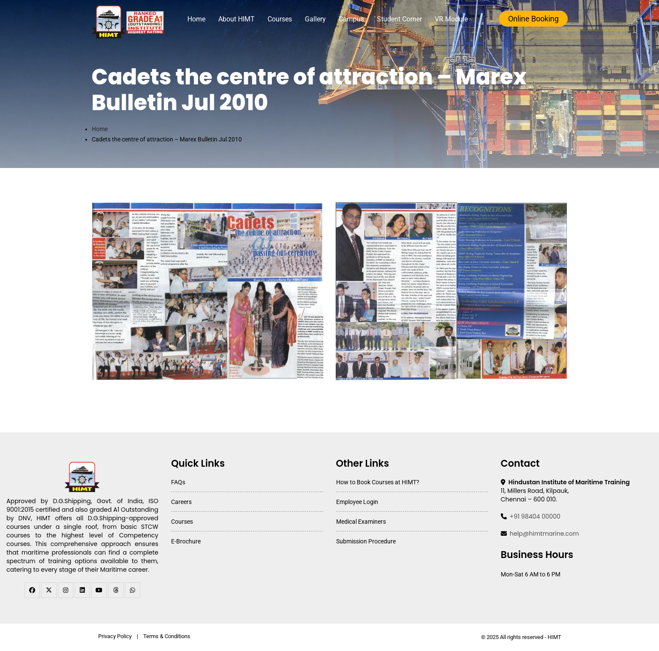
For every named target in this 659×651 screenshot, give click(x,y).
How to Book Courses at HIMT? (377, 482)
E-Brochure (186, 541)
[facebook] (32, 590)
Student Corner (399, 19)
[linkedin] (82, 590)
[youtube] (99, 590)
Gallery (315, 19)
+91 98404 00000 (535, 516)
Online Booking (533, 18)
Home (196, 19)
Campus (351, 19)
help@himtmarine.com (544, 533)
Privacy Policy (115, 636)
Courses (280, 19)
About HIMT (236, 19)
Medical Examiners (361, 521)
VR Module (451, 19)
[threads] (115, 590)
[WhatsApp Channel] (132, 590)
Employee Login (357, 501)
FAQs (178, 482)
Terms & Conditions (166, 636)
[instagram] (65, 590)
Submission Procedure (366, 541)
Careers (181, 501)
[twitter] (49, 590)
